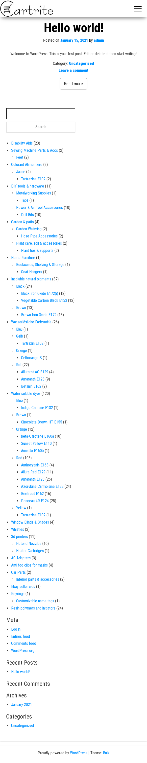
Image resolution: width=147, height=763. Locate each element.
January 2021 (21, 704)
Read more (73, 83)
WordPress (78, 753)
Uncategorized (81, 63)
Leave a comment (73, 70)
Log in (16, 629)
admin (99, 40)
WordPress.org (22, 650)
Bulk (106, 753)
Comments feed (23, 643)
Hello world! (73, 28)
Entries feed (20, 636)
